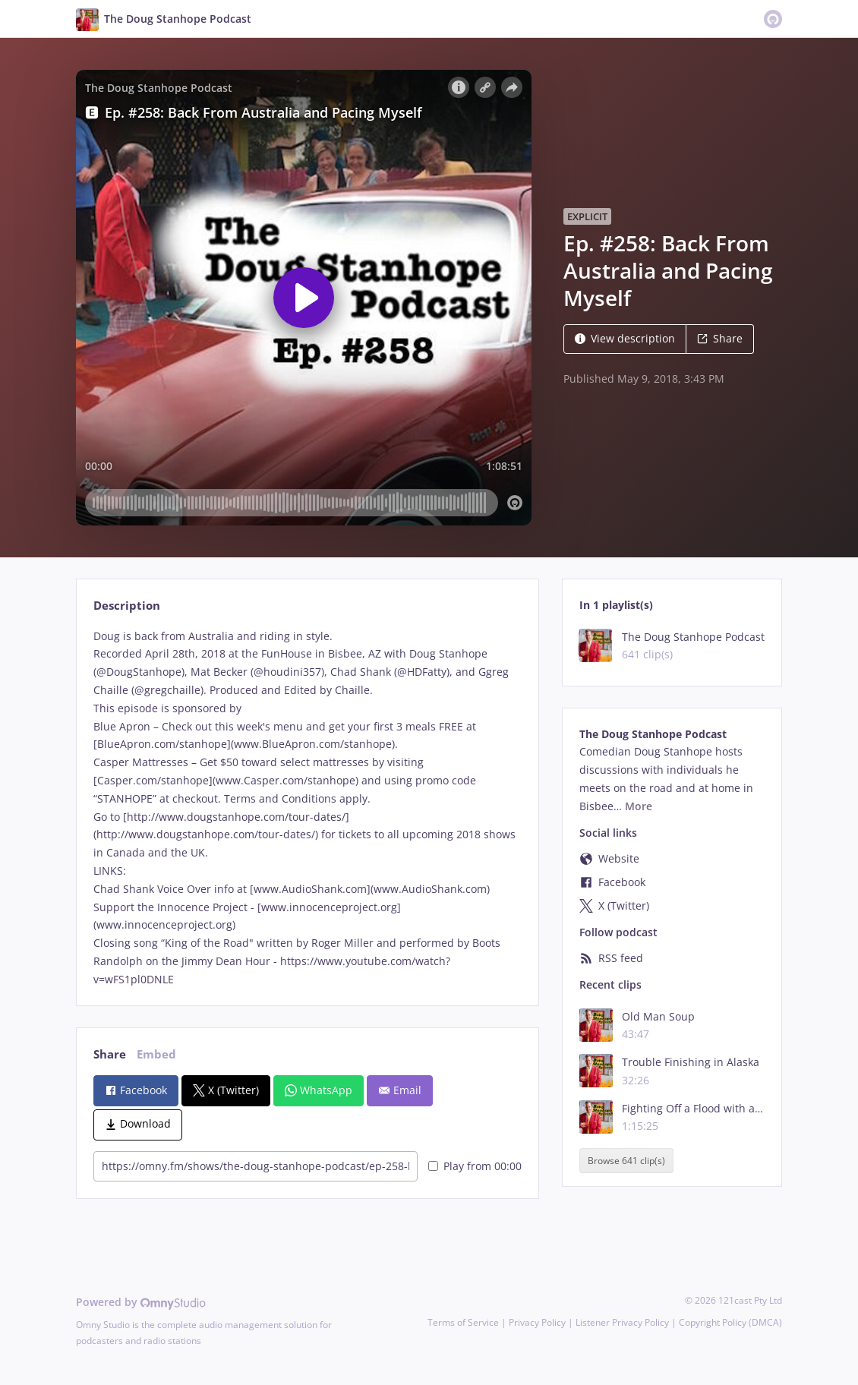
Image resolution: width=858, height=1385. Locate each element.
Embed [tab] (156, 1054)
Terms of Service (463, 1322)
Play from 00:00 (475, 1166)
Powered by (141, 1302)
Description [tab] (126, 606)
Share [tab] (109, 1054)
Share (720, 338)
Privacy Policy (537, 1322)
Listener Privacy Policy (622, 1322)
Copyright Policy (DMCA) (730, 1322)
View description (625, 338)
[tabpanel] (307, 808)
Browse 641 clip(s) (626, 1160)
